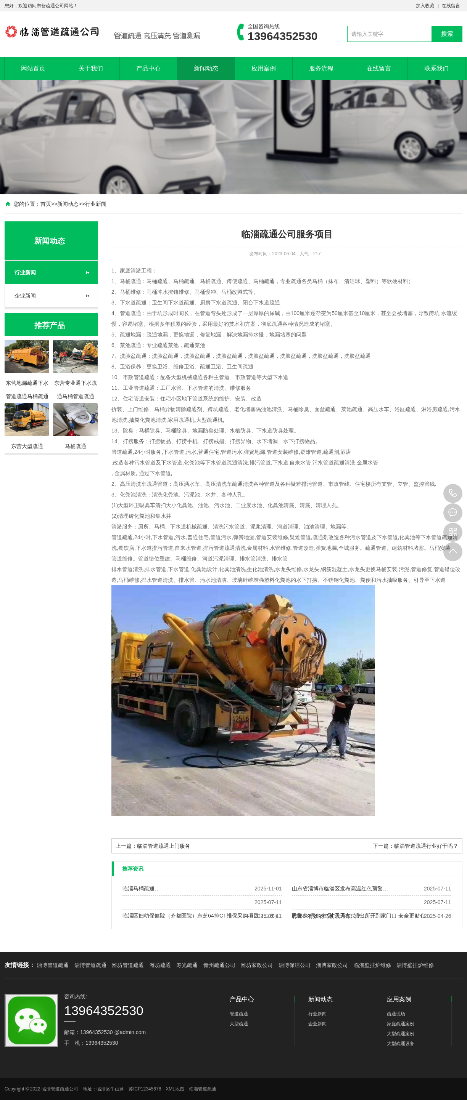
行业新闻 (95, 204)
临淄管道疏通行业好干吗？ (426, 846)
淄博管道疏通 (53, 965)
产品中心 (148, 68)
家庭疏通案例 (400, 1023)
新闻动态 (206, 68)
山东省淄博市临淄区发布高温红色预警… (340, 888)
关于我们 (91, 68)
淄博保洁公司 (295, 965)
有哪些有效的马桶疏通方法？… (329, 916)
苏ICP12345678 (145, 1089)
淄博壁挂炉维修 (415, 965)
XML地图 (175, 1089)
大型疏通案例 (400, 1033)
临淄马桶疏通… (141, 888)
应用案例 (263, 68)
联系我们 (436, 68)
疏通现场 (396, 1014)
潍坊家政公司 (257, 965)
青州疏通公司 (219, 965)
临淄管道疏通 (202, 1089)
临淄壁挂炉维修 (372, 965)
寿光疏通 (187, 965)
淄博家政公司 (332, 965)
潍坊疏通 (160, 965)
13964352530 (452, 493)
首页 (45, 204)
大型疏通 (239, 1023)
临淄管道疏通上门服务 (163, 846)
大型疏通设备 (400, 1043)
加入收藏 (425, 5)
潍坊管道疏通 (128, 965)
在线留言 (451, 5)
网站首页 (33, 68)
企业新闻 (25, 296)
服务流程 (321, 68)
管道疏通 (239, 1014)
